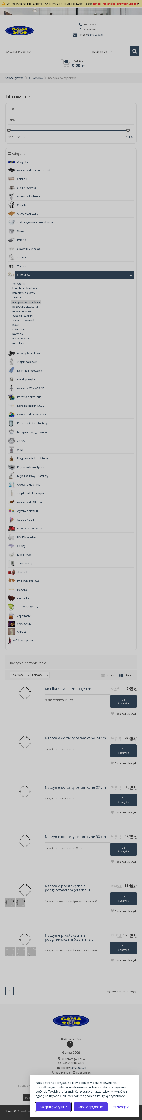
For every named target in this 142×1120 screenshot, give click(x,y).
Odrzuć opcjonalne (91, 1107)
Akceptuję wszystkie (53, 1107)
